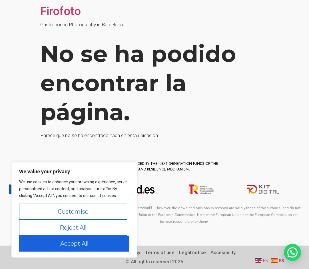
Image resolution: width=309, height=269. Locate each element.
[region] (74, 210)
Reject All (73, 227)
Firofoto (60, 11)
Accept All (74, 243)
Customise (73, 211)
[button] (292, 252)
